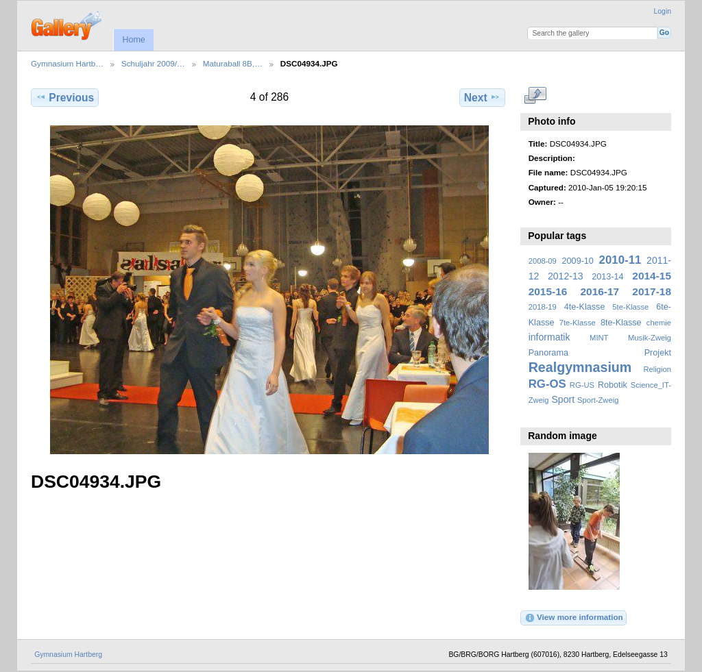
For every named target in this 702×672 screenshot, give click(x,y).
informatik (549, 337)
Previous (65, 97)
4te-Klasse (584, 307)
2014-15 (651, 276)
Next (482, 97)
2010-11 (620, 259)
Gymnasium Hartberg (68, 654)
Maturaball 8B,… (233, 63)
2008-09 (543, 261)
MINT (599, 338)
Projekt (657, 353)
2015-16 (548, 291)
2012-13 (565, 276)
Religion (657, 369)
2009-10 (578, 261)
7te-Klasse (577, 323)
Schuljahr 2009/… (153, 63)
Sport (563, 399)
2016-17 (600, 291)
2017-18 (651, 291)
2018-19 (543, 307)
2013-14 (607, 277)
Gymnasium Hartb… (67, 63)
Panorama (548, 353)
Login (662, 11)
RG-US (582, 385)
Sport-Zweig (597, 400)
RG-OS (547, 383)
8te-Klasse (621, 322)
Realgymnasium (580, 367)
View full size (535, 95)
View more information (573, 617)
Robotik (612, 385)
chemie (658, 323)
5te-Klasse (630, 307)
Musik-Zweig (649, 338)
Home (133, 40)
